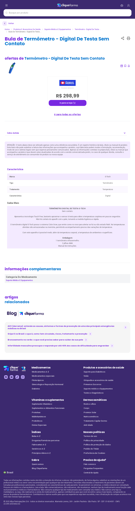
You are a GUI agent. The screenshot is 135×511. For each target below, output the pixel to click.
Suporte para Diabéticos (94, 372)
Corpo (86, 408)
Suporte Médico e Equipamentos (57, 29)
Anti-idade (88, 425)
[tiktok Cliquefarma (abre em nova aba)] (17, 377)
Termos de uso (90, 436)
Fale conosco (90, 464)
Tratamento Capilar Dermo (95, 421)
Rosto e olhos (90, 404)
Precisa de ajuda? (94, 460)
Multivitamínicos (39, 416)
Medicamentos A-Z (40, 372)
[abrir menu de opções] (6, 5)
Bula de (57, 41)
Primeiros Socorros (92, 384)
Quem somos (38, 464)
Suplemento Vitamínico (42, 404)
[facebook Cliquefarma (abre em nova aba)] (6, 377)
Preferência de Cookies (94, 453)
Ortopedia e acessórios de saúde (98, 380)
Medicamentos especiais (43, 376)
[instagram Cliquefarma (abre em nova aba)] (22, 377)
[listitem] (25, 313)
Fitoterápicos (38, 380)
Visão (86, 376)
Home (7, 29)
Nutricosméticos (91, 416)
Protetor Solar (90, 412)
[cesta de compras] (128, 5)
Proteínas (36, 412)
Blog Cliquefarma (39, 468)
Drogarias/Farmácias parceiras (46, 440)
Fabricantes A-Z (39, 445)
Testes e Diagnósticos (93, 393)
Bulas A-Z (36, 436)
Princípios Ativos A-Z (41, 453)
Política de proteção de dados (97, 445)
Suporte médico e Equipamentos (98, 389)
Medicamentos (41, 367)
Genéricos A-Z (38, 449)
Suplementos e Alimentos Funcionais (48, 408)
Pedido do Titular (91, 449)
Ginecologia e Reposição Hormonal (47, 384)
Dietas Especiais (39, 425)
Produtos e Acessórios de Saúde (27, 29)
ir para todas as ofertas (67, 114)
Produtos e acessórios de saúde (103, 367)
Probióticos (37, 421)
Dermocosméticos (95, 400)
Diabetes (36, 389)
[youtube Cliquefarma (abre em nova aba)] (11, 377)
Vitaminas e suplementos (48, 400)
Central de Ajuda (91, 473)
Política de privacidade (94, 440)
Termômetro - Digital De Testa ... (88, 29)
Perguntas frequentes (93, 468)
